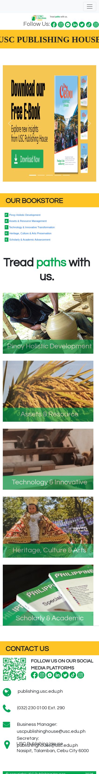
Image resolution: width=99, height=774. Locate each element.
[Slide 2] (41, 175)
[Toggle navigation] (89, 6)
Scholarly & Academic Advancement (27, 239)
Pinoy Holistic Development (22, 215)
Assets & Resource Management (26, 221)
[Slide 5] (66, 175)
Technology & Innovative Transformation (30, 227)
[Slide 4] (57, 175)
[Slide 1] (32, 175)
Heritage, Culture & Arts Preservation (28, 233)
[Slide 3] (49, 175)
